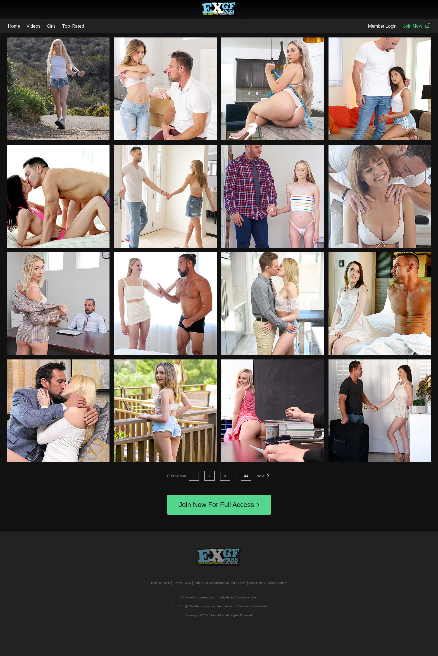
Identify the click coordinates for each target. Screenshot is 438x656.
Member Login (382, 26)
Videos (34, 26)
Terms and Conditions (208, 582)
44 (246, 475)
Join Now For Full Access (219, 504)
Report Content (277, 582)
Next (263, 475)
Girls (51, 26)
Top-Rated (73, 26)
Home (14, 26)
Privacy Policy (182, 582)
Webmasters (257, 582)
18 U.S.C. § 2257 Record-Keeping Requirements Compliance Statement (219, 606)
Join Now (416, 26)
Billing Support (236, 582)
